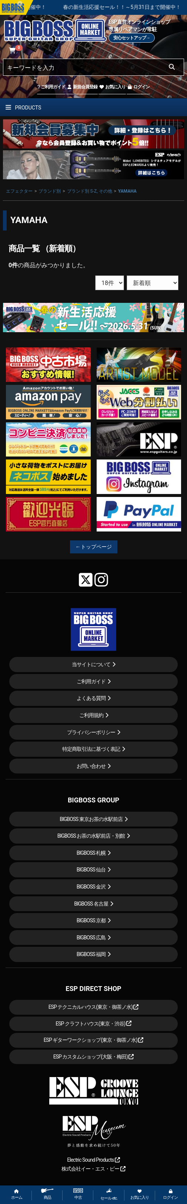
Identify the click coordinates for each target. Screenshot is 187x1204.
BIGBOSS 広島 (91, 937)
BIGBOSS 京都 (91, 920)
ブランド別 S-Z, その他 (89, 191)
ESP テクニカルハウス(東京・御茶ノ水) (94, 1007)
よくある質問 (91, 698)
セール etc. (108, 1194)
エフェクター (19, 191)
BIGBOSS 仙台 (91, 870)
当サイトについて (91, 664)
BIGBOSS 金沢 (91, 887)
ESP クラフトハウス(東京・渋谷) (93, 1024)
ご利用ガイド (51, 86)
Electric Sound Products (93, 1160)
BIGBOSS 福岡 (91, 954)
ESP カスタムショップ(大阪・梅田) (93, 1057)
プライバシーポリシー (91, 732)
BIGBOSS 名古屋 (91, 904)
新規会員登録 (82, 86)
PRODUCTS (23, 108)
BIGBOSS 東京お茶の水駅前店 (91, 819)
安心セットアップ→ (131, 37)
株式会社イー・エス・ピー (93, 1169)
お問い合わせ (91, 766)
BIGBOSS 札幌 (91, 853)
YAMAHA (127, 191)
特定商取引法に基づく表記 (91, 749)
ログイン (138, 86)
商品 (47, 1194)
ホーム (16, 1194)
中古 (78, 1194)
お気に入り (112, 86)
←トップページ (94, 547)
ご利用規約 (91, 715)
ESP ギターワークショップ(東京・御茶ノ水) (94, 1040)
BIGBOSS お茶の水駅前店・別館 (91, 836)
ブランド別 (50, 191)
